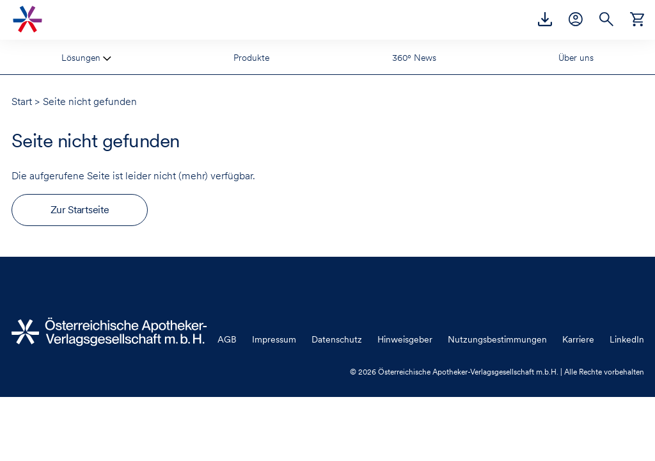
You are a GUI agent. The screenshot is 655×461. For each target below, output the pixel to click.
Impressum (274, 339)
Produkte (251, 58)
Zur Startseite (80, 210)
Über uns (576, 58)
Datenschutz (337, 339)
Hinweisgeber (404, 339)
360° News (414, 58)
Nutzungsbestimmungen (497, 339)
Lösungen (82, 58)
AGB (227, 339)
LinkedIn (627, 339)
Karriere (578, 339)
